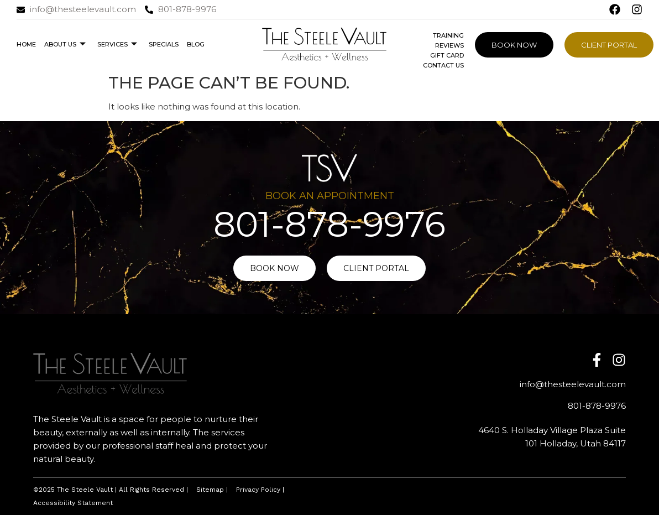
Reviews (449, 45)
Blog (196, 44)
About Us (65, 44)
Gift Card (447, 55)
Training (448, 35)
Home (26, 44)
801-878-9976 (329, 224)
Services (117, 44)
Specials (164, 44)
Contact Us (443, 65)
